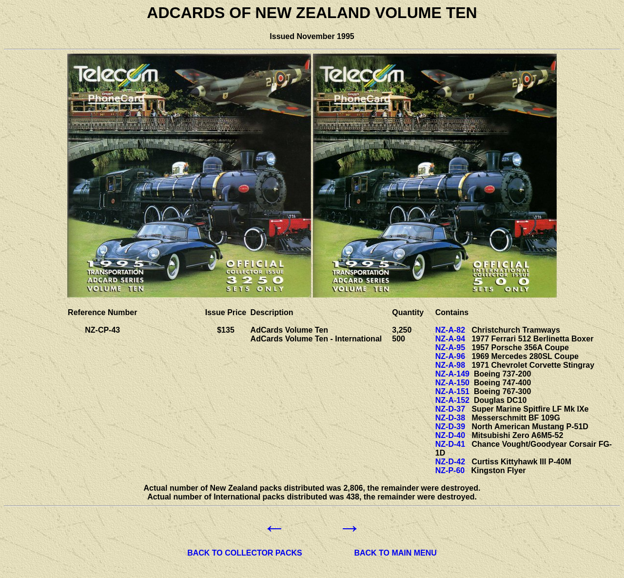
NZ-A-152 (452, 400)
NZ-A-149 (452, 374)
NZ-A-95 (450, 347)
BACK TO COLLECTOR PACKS (244, 553)
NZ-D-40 (450, 435)
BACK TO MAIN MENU (395, 553)
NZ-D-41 (450, 444)
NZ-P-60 (450, 470)
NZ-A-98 (450, 365)
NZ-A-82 (450, 330)
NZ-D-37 (450, 409)
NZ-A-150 (452, 383)
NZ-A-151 (452, 391)
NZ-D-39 (450, 426)
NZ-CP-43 (102, 330)
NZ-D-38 (450, 418)
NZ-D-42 (450, 462)
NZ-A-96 (450, 356)
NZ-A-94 (450, 339)
